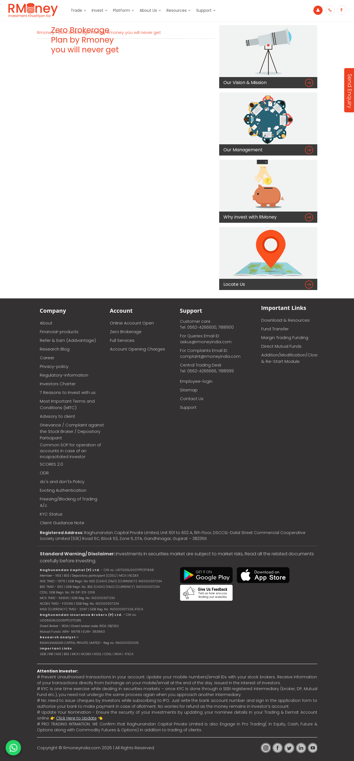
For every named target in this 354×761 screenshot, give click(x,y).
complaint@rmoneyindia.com (210, 356)
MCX (75, 654)
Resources (176, 10)
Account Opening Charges (137, 349)
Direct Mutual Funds (281, 346)
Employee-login (196, 381)
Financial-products (59, 332)
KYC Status (51, 514)
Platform (121, 10)
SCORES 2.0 (51, 464)
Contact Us (191, 399)
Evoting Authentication (63, 490)
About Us (148, 10)
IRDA (117, 654)
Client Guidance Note (62, 523)
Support (204, 10)
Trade (76, 10)
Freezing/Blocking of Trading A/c (68, 502)
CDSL (108, 654)
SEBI (43, 654)
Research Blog (55, 349)
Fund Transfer (275, 329)
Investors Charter (58, 384)
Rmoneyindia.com (82, 748)
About (46, 323)
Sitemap (189, 390)
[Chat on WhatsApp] (13, 747)
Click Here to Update (76, 718)
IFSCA (139, 609)
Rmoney (45, 32)
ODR (44, 473)
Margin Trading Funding (284, 337)
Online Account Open (132, 323)
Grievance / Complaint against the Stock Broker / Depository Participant (72, 431)
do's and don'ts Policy (62, 481)
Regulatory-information (64, 375)
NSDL (98, 654)
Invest (97, 10)
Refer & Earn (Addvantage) (68, 340)
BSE (67, 654)
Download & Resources (285, 320)
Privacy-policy (54, 366)
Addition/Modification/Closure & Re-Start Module (289, 358)
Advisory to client (57, 416)
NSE (58, 654)
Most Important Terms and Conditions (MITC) (67, 404)
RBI (50, 654)
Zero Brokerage (126, 332)
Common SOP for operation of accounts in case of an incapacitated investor (70, 451)
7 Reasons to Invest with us (68, 392)
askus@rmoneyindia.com (206, 342)
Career (47, 358)
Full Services (122, 340)
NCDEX (86, 654)
